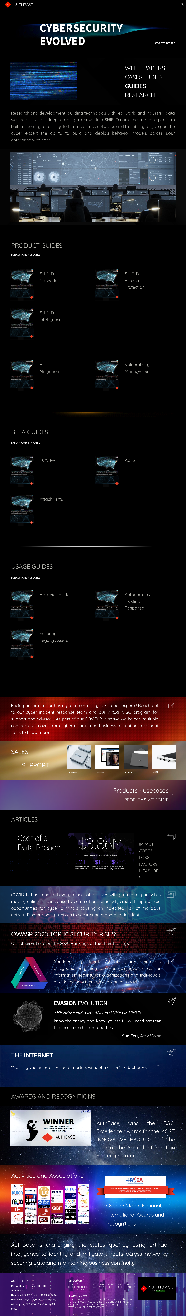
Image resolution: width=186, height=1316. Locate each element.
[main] (93, 29)
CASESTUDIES (144, 77)
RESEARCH (140, 95)
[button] (182, 4)
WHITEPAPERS (145, 68)
